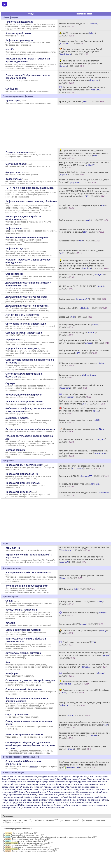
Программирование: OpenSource (37, 805)
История (10, 623)
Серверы (10, 383)
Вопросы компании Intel (34, 800)
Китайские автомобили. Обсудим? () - (83, 674)
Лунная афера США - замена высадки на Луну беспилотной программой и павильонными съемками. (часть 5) (53, 837)
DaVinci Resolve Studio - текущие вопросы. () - (83, 206)
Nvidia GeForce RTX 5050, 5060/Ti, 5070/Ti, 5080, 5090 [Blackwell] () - (84, 181)
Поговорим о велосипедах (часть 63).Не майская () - (84, 691)
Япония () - (75, 715)
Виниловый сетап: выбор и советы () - (82, 275)
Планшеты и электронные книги (24, 401)
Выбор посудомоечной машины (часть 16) (34, 843)
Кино (8, 662)
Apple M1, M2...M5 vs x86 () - (81, 101)
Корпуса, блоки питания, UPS (22, 348)
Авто (7, 845)
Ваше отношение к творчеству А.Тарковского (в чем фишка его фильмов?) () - (84, 665)
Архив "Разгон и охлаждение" (16, 779)
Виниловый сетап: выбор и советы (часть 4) (28, 841)
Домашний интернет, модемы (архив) (41, 787)
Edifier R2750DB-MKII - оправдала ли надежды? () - (81, 251)
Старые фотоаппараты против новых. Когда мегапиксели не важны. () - (81, 230)
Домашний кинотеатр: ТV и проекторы (27, 305)
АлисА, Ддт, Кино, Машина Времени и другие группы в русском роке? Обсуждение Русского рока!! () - (84, 655)
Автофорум (11, 673)
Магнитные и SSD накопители (22, 314)
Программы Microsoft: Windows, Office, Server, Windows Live (70, 789)
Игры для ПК (12, 547)
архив (23, 101)
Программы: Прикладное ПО (21, 474)
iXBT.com (33, 766)
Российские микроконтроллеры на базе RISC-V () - (81, 576)
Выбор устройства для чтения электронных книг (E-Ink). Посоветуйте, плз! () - (84, 402)
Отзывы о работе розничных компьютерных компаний (80, 805)
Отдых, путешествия (17, 714)
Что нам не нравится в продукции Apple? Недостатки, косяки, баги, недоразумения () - (80, 52)
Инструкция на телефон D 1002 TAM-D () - (83, 440)
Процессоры (12, 100)
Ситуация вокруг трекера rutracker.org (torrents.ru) (31, 847)
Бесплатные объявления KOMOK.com (19, 776)
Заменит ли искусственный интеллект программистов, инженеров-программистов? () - (81, 63)
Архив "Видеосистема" (91, 779)
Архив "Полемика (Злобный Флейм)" (58, 797)
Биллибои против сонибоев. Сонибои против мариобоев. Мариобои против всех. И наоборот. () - (82, 559)
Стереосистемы (14, 273)
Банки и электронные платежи (23, 629)
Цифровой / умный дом (19, 40)
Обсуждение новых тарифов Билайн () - (83, 430)
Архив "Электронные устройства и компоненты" (60, 794)
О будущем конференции (50, 776)
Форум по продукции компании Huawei (21, 802)
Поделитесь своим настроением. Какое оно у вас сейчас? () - (82, 747)
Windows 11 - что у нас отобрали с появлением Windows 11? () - (81, 467)
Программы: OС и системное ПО (23, 465)
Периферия (12, 339)
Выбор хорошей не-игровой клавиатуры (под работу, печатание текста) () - (84, 341)
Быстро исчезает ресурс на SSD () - (79, 25)
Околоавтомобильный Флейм (91, 797)
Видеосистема (13, 179)
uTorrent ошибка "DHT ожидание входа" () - (84, 494)
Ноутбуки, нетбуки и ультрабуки (23, 394)
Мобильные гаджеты (17, 418)
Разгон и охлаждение (17, 152)
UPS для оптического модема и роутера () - (82, 364)
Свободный (11, 88)
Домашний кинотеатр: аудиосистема (26, 296)
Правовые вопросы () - (79, 240)
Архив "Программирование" (82, 792)
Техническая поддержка (19, 21)
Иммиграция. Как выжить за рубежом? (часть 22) (30, 839)
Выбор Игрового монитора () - (83, 220)
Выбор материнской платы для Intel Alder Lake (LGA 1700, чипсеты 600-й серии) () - (84, 165)
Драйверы (102, 792)
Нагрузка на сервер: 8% (13, 823)
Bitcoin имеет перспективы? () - (78, 643)
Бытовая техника (15, 450)
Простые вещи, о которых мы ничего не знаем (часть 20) (33, 851)
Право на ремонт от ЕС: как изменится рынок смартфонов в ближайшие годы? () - (82, 411)
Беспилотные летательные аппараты (26, 237)
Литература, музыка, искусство (23, 653)
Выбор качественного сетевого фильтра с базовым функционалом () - (84, 351)
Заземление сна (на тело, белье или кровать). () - (81, 42)
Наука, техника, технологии (21, 609)
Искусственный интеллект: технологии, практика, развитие (28, 60)
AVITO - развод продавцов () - (78, 34)
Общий (9, 600)
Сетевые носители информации (23, 332)
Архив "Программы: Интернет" (33, 792)
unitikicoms (99, 820)
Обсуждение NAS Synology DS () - (78, 333)
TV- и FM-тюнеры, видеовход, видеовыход (29, 187)
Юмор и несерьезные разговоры (24, 734)
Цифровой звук (14, 248)
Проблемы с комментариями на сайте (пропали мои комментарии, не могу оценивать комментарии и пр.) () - (84, 765)
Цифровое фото (14, 228)
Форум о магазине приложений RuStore (89, 800)
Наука (8, 837)
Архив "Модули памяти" (68, 779)
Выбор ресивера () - (82, 299)
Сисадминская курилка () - (78, 376)
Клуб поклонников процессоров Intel (26, 585)
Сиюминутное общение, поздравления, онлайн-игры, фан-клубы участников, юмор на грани (30, 745)
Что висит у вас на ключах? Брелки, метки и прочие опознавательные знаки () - (82, 90)
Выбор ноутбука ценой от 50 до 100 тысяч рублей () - (81, 395)
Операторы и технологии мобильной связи (30, 429)
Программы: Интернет (18, 491)
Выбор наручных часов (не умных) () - (80, 421)
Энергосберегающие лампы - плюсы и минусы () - (83, 682)
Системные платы (15, 163)
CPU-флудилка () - (77, 589)
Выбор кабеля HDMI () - (83, 308)
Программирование (58, 792)
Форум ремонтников (12, 800)
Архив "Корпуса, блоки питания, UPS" (57, 784)
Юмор (8, 835)
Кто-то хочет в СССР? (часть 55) (24, 833)
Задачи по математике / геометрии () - (84, 614)
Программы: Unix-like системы (22, 483)
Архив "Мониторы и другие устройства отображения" (42, 781)
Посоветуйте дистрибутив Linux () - (80, 485)
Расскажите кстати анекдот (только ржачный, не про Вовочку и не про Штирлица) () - (84, 735)
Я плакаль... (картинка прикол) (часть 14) (26, 835)
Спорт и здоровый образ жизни (23, 689)
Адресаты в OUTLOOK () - (84, 476)
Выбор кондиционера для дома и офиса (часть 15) (37, 849)
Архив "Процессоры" (98, 776)
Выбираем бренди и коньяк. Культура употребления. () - (84, 704)
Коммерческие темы (11, 807)
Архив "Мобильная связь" (29, 789)
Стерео (8, 841)
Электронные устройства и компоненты (28, 572)
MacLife (9, 49)
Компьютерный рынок (18, 33)
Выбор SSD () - (75, 317)
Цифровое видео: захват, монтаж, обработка (31, 201)
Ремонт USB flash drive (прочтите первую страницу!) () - (84, 173)
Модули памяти (14, 172)
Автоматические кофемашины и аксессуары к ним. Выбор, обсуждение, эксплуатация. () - (83, 453)
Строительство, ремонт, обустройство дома (30, 680)
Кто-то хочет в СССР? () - (81, 624)
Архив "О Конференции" (75, 776)
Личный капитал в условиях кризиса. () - (83, 631)
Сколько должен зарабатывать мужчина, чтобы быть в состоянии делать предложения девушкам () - (84, 725)
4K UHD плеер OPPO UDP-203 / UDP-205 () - (82, 287)
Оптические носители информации (25, 323)
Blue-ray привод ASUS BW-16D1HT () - (80, 326)
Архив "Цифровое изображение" (84, 781)
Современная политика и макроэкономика (43, 807)
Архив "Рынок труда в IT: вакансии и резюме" (62, 802)
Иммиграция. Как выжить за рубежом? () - (81, 602)
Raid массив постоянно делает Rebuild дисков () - (81, 386)
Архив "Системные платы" (43, 779)
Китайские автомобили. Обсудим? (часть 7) (26, 845)
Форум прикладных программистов (19, 794)
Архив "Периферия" (28, 784)
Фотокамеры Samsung (58, 800)
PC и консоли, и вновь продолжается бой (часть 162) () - (84, 549)
